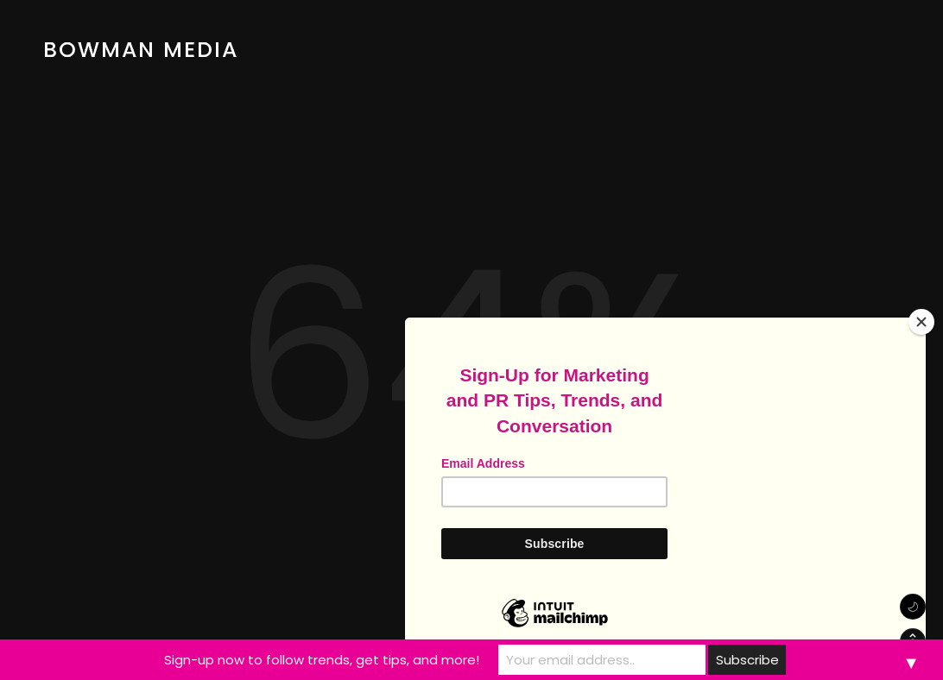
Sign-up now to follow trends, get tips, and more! (321, 660)
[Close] (921, 322)
